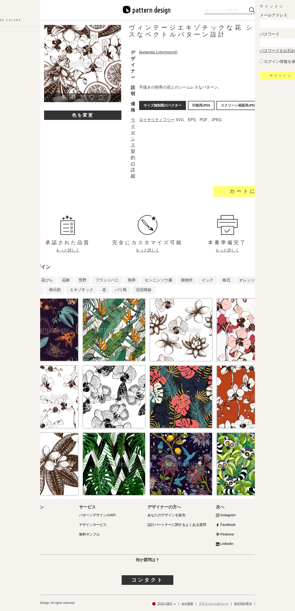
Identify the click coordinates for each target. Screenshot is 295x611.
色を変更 (83, 115)
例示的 (55, 290)
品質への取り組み (24, 515)
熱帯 (132, 280)
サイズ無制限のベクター (162, 105)
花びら (47, 280)
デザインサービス (93, 525)
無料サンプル (89, 534)
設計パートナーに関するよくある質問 (177, 525)
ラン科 (26, 280)
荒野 (82, 280)
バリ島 (121, 290)
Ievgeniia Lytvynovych (159, 52)
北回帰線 (143, 290)
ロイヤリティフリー (158, 120)
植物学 (187, 280)
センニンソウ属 (158, 280)
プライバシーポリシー (214, 603)
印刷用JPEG (198, 105)
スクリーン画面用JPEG (232, 105)
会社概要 (187, 603)
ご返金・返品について (272, 603)
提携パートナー (23, 525)
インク (207, 280)
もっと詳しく (68, 250)
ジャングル (30, 290)
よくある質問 (21, 544)
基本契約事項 (243, 603)
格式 (226, 280)
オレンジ (247, 280)
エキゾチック (81, 290)
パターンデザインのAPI (97, 515)
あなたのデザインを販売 (166, 515)
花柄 (66, 280)
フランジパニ (107, 280)
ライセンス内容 (23, 534)
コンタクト (147, 580)
